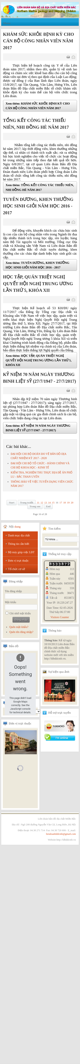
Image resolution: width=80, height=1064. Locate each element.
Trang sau (35, 506)
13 (45, 502)
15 (53, 502)
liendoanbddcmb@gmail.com (61, 834)
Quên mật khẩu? (18, 627)
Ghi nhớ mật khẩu (20, 613)
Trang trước (26, 502)
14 (49, 502)
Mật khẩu (10, 602)
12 (42, 502)
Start (11, 502)
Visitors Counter (59, 617)
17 (60, 502)
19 (68, 502)
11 (38, 502)
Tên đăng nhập (13, 591)
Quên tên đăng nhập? (21, 632)
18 (64, 502)
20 (72, 502)
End (48, 506)
